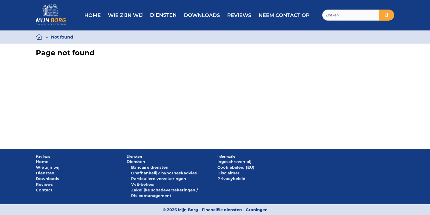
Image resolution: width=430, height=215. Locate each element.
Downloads (202, 15)
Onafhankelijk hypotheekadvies (164, 173)
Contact (44, 190)
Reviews (239, 15)
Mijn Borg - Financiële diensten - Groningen (223, 209)
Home (92, 15)
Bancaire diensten (149, 167)
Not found (62, 37)
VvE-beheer (143, 184)
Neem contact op (284, 15)
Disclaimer (228, 173)
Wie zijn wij (125, 15)
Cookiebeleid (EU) (235, 167)
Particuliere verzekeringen (158, 178)
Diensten (163, 15)
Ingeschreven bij (234, 161)
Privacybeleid (231, 178)
